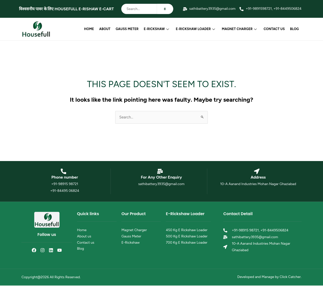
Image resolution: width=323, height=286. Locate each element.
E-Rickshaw (157, 29)
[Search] (139, 9)
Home (91, 29)
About (106, 29)
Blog (294, 29)
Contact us (274, 29)
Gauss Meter (128, 29)
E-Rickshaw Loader (196, 29)
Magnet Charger (240, 29)
